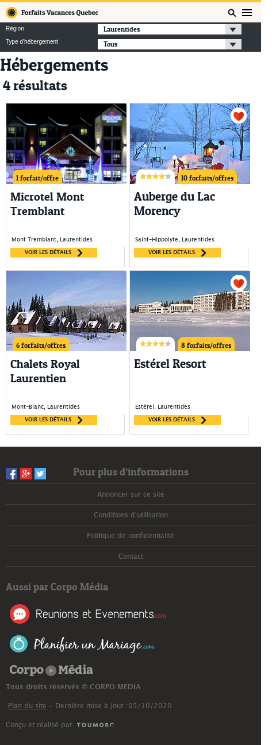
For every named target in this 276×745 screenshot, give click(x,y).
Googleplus (26, 473)
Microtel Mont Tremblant (47, 204)
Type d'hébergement (32, 42)
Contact (130, 556)
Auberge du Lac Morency (174, 203)
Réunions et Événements (88, 614)
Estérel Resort (170, 363)
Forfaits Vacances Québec (52, 12)
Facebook (11, 473)
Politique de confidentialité (130, 535)
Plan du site (27, 705)
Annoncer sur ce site (130, 494)
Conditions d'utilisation (131, 515)
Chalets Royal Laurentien (45, 371)
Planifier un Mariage (82, 644)
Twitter (40, 473)
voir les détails (54, 253)
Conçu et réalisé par (39, 724)
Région (15, 29)
